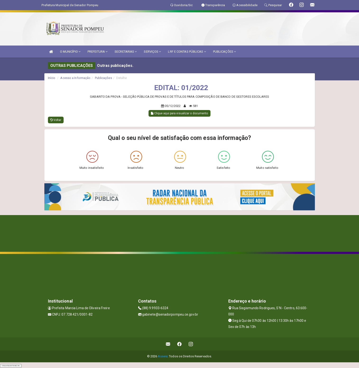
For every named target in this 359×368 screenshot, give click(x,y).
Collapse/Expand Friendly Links (11, 365)
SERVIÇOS (152, 51)
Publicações (103, 78)
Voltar (55, 120)
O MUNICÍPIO (70, 51)
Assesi (163, 356)
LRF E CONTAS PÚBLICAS (187, 51)
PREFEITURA (97, 51)
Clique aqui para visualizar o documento (179, 113)
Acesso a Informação (75, 78)
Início (52, 78)
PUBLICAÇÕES (224, 51)
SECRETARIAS (126, 51)
